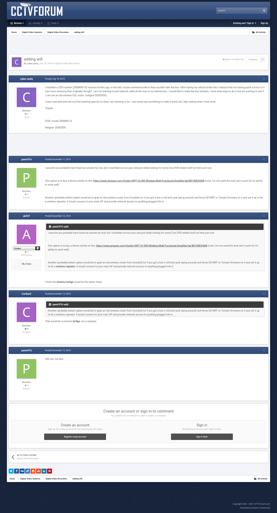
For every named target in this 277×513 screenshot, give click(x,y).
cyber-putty (32, 63)
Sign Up (264, 23)
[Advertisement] (138, 45)
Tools (54, 23)
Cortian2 (26, 293)
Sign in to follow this (234, 59)
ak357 (26, 216)
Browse (18, 23)
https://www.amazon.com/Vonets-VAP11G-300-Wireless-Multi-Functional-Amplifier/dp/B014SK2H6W (148, 180)
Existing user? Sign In (244, 23)
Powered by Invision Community (255, 508)
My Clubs (26, 264)
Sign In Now (202, 437)
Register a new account (75, 437)
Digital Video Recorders (67, 63)
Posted (54, 79)
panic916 (26, 159)
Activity (37, 23)
